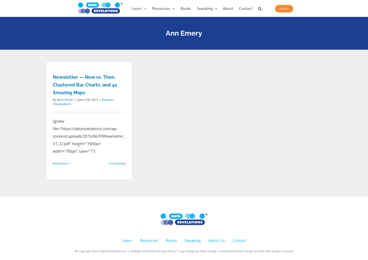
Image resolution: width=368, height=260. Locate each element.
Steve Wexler (65, 100)
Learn (127, 240)
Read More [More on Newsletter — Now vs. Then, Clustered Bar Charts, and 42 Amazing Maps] (60, 164)
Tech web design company (275, 251)
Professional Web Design (237, 251)
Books (171, 240)
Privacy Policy (167, 251)
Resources (149, 240)
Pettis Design (208, 251)
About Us (216, 240)
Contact (239, 240)
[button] (260, 8)
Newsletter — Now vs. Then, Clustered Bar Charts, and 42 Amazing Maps (85, 84)
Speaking (192, 240)
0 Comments (117, 164)
